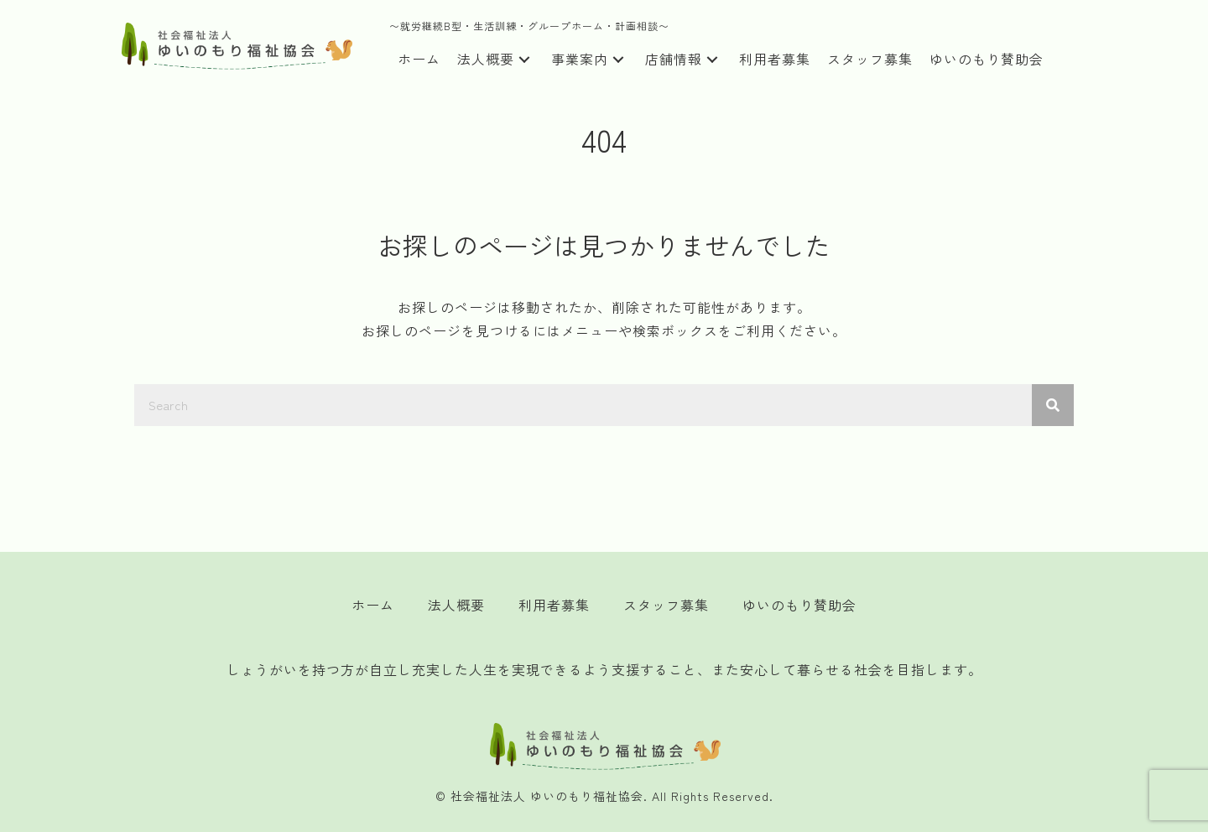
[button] (524, 60)
